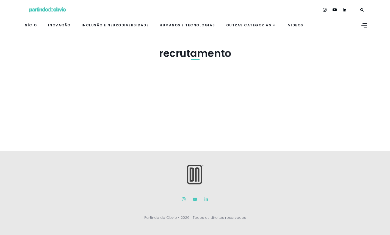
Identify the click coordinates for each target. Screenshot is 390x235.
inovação (59, 25)
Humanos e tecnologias (187, 25)
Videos (295, 25)
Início (30, 25)
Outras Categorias (249, 25)
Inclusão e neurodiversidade (115, 25)
